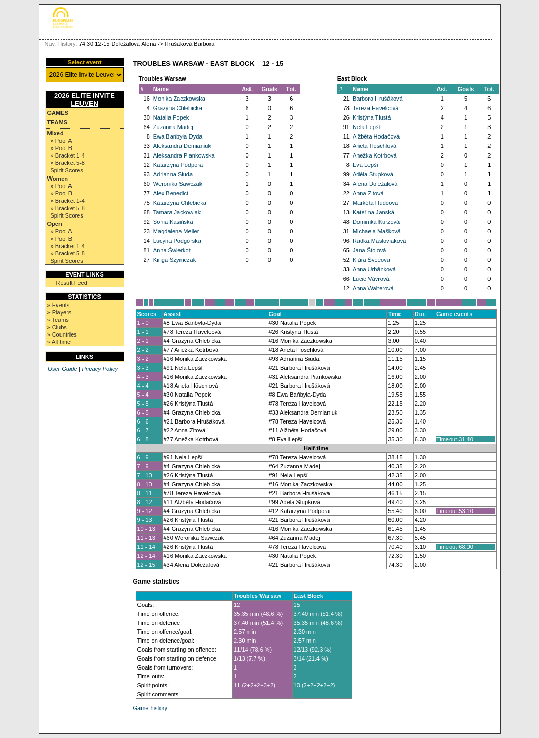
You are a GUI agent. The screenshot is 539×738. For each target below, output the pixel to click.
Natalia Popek (171, 117)
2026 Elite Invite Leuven (84, 99)
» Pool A (61, 140)
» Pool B (62, 148)
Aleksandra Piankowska (184, 155)
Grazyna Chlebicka (177, 108)
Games (57, 113)
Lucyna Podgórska (177, 241)
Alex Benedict (170, 193)
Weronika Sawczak (177, 184)
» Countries (62, 334)
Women (57, 178)
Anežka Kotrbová (375, 155)
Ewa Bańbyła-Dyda (178, 136)
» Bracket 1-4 (68, 155)
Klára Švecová (371, 260)
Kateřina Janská (373, 212)
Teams (57, 122)
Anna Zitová (368, 193)
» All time (59, 342)
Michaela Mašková (377, 231)
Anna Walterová (373, 288)
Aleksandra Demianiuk (182, 146)
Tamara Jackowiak (177, 212)
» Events (58, 305)
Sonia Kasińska (173, 222)
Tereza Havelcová (375, 108)
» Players (59, 312)
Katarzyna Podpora (178, 165)
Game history (150, 708)
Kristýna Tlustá (372, 117)
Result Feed (71, 283)
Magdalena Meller (176, 231)
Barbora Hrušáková (378, 98)
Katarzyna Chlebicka (179, 203)
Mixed (55, 133)
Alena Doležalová (375, 184)
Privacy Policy (100, 369)
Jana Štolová (369, 250)
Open (54, 224)
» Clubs (57, 327)
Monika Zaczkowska (179, 98)
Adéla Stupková (373, 174)
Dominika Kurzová (376, 222)
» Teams (58, 320)
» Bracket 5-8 (68, 163)
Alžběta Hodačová (376, 136)
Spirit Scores (67, 170)
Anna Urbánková (374, 269)
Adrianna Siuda (173, 174)
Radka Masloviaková (379, 241)
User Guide (62, 369)
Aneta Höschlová (374, 146)
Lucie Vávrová (371, 278)
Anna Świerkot (172, 250)
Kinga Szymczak (174, 260)
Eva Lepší (365, 165)
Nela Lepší (367, 127)
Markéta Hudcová (375, 203)
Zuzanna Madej (173, 127)
